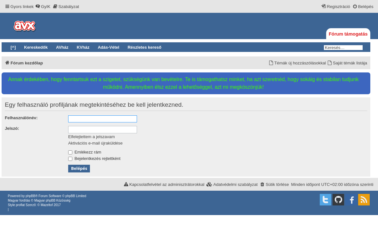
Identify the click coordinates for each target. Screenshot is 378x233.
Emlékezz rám (84, 152)
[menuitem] (42, 6)
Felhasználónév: (21, 117)
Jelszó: (12, 128)
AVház (62, 47)
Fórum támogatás (348, 34)
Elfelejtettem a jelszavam (91, 136)
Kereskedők (36, 47)
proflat (20, 205)
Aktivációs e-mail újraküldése (95, 143)
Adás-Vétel (108, 47)
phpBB (30, 196)
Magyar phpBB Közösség (52, 200)
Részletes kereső (145, 47)
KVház (83, 47)
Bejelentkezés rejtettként (94, 158)
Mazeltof (47, 205)
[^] (13, 47)
